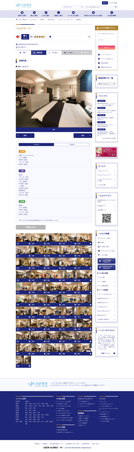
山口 (43, 417)
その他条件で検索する (106, 319)
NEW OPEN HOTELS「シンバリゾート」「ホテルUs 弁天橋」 (106, 103)
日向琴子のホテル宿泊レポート (64, 432)
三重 (38, 412)
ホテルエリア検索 (104, 238)
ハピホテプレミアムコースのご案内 (106, 180)
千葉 (40, 406)
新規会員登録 (104, 63)
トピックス (102, 96)
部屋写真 (38, 53)
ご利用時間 (71, 144)
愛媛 (34, 419)
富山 (30, 410)
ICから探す (45, 13)
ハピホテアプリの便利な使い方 (86, 403)
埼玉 (35, 406)
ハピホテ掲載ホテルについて (107, 419)
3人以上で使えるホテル (106, 311)
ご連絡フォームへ (105, 353)
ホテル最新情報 (82, 423)
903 (86, 136)
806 (22, 136)
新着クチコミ (82, 425)
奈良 (43, 414)
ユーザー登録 (113, 3)
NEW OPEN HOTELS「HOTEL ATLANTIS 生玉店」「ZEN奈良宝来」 (106, 132)
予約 (84, 53)
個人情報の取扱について (56, 443)
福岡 (26, 421)
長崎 (34, 421)
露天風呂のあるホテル (106, 298)
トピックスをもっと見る (109, 138)
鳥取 (34, 417)
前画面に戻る (26, 227)
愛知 (26, 412)
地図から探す (58, 13)
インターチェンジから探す (63, 401)
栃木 (44, 406)
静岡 (34, 412)
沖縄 (26, 423)
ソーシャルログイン (106, 54)
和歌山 (47, 414)
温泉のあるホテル (106, 315)
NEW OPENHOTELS (61, 430)
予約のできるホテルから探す (93, 13)
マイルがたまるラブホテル (63, 413)
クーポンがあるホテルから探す (64, 417)
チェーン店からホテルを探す (64, 420)
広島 (30, 417)
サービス (102, 166)
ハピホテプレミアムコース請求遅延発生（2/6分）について (106, 110)
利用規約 (44, 443)
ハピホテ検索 (103, 234)
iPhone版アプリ (106, 206)
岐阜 (30, 412)
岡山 (26, 417)
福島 (47, 403)
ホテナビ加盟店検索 (106, 285)
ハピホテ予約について (105, 406)
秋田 (30, 403)
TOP (23, 53)
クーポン (68, 53)
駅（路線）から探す (62, 403)
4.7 (31, 37)
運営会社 (37, 443)
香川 (26, 419)
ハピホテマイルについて (106, 175)
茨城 (48, 406)
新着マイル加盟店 (83, 418)
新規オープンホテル (83, 416)
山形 (34, 403)
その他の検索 (111, 13)
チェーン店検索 (106, 281)
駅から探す (34, 13)
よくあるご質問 (106, 185)
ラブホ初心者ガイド (83, 401)
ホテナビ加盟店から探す (63, 415)
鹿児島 (51, 421)
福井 (34, 410)
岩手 (38, 403)
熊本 (38, 421)
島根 (38, 417)
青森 (26, 403)
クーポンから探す (73, 13)
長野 (34, 408)
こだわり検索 (102, 255)
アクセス (53, 53)
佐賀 (30, 421)
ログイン (106, 47)
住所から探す (22, 13)
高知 (38, 419)
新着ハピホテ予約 (83, 420)
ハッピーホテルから (106, 330)
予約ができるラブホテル (63, 410)
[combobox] (99, 7)
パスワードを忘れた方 (107, 58)
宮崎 (47, 421)
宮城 (43, 403)
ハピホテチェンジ (104, 412)
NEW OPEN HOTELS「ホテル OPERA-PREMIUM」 (105, 124)
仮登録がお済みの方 (106, 67)
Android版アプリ (106, 210)
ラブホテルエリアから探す (106, 251)
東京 (26, 406)
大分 (43, 421)
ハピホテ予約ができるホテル (105, 261)
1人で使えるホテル (106, 306)
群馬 (52, 406)
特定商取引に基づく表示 (72, 443)
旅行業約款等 (85, 443)
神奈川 (31, 406)
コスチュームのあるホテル (106, 294)
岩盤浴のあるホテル (106, 302)
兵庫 (30, 414)
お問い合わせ (95, 443)
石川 (26, 410)
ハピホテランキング (106, 171)
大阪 (26, 414)
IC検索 (101, 242)
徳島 (30, 419)
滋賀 (38, 414)
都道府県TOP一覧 (105, 78)
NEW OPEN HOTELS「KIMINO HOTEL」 (105, 117)
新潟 (26, 408)
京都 (34, 414)
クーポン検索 (106, 277)
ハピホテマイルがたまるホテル (105, 267)
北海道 (26, 401)
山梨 (30, 408)
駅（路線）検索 (103, 246)
